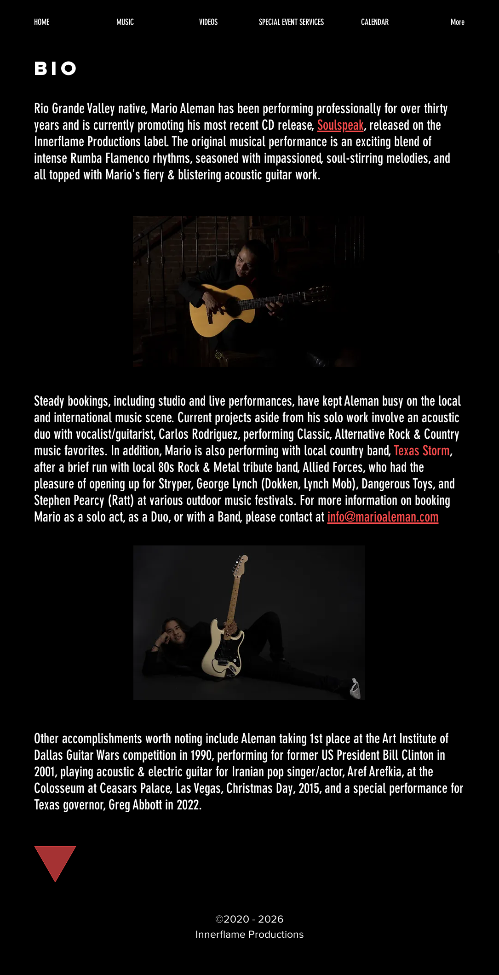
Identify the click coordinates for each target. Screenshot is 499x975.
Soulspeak (340, 125)
